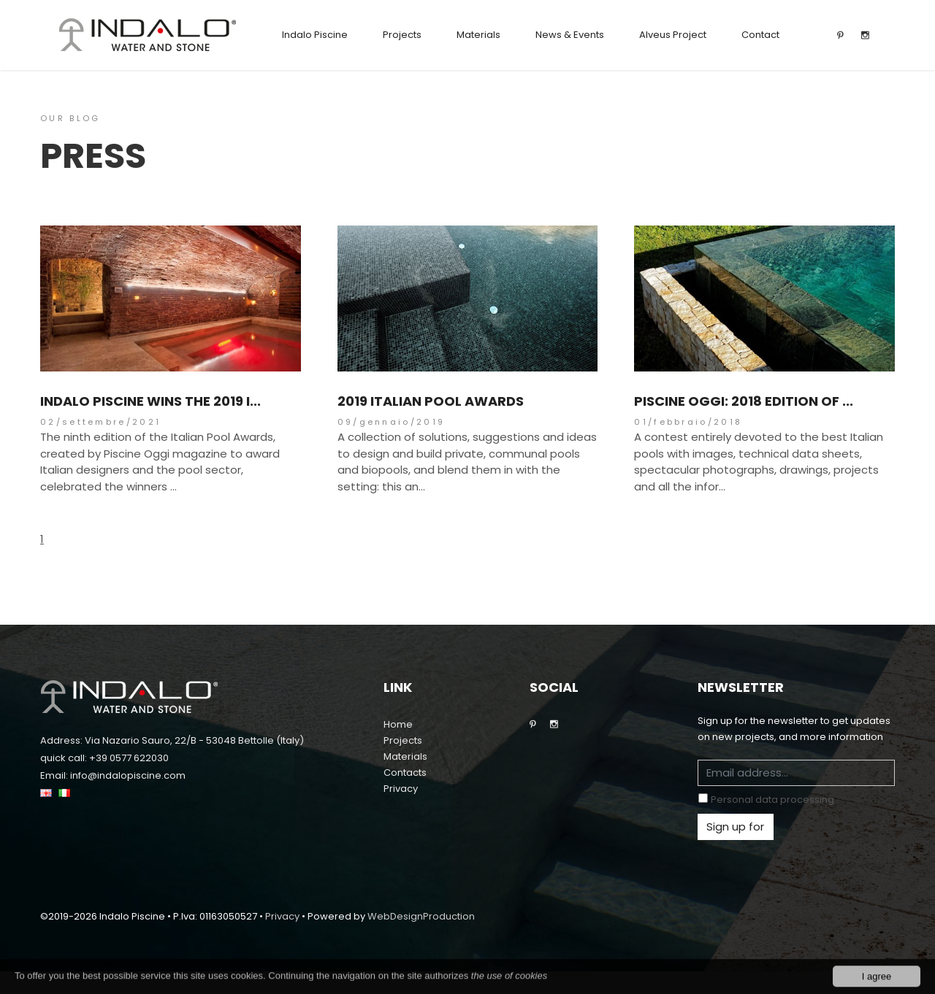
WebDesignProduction (421, 916)
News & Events (569, 35)
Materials (478, 35)
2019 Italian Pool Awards (430, 401)
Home (398, 724)
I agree (876, 981)
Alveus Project (672, 35)
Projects (402, 35)
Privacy (400, 788)
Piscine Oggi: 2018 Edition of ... (743, 401)
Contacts (405, 772)
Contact (760, 35)
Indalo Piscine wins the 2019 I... (150, 401)
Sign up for (735, 826)
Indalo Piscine (315, 35)
